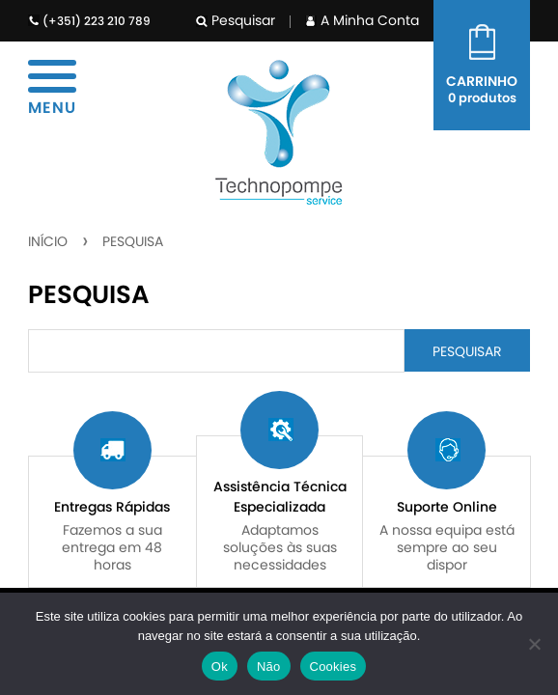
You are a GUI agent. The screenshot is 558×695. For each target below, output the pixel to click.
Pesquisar (235, 20)
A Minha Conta (362, 20)
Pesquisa (132, 241)
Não (269, 666)
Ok (219, 666)
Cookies (333, 666)
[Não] (534, 643)
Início (48, 241)
